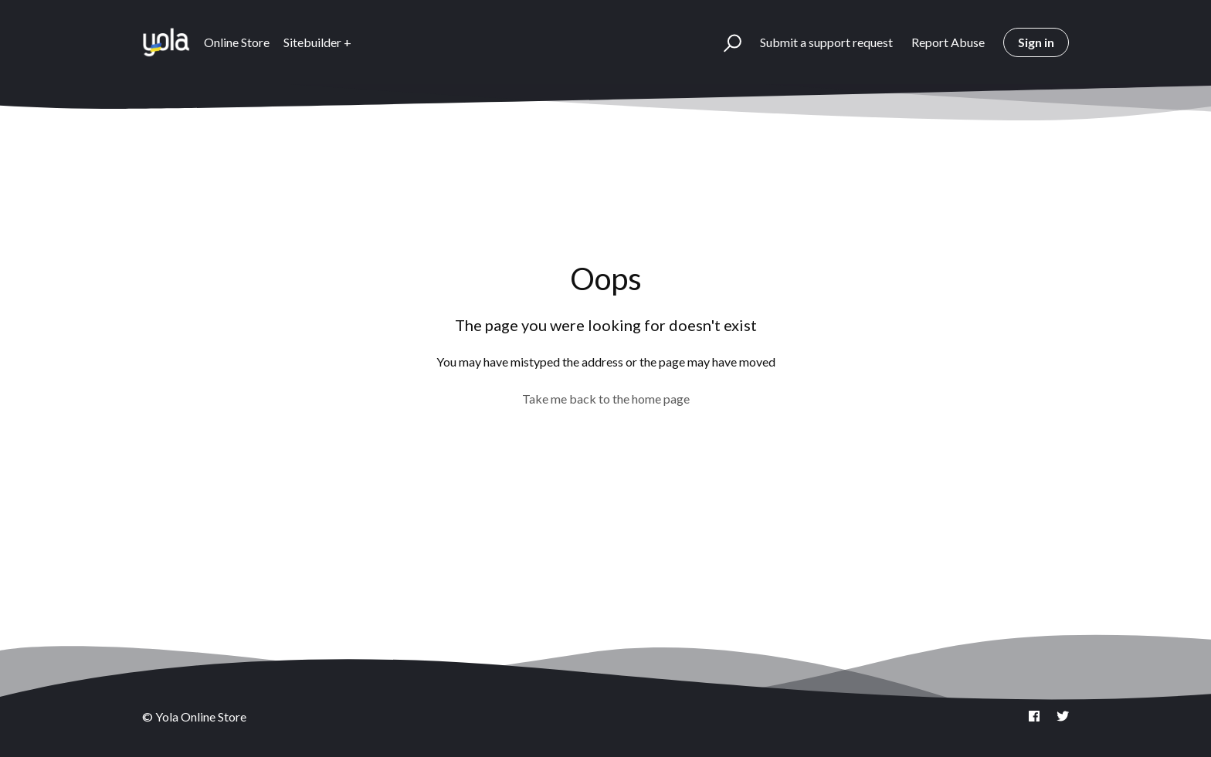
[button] (725, 42)
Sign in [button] (1036, 42)
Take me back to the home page (606, 398)
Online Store (237, 42)
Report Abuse (948, 42)
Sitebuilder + (317, 42)
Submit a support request (826, 42)
